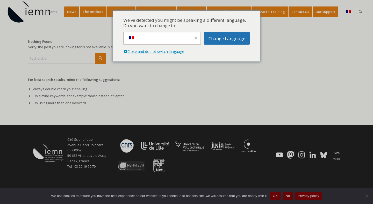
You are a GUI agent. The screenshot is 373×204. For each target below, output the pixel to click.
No (288, 196)
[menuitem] (52, 11)
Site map (336, 156)
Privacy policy (308, 196)
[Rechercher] (360, 11)
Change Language (227, 38)
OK (275, 196)
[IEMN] (32, 11)
